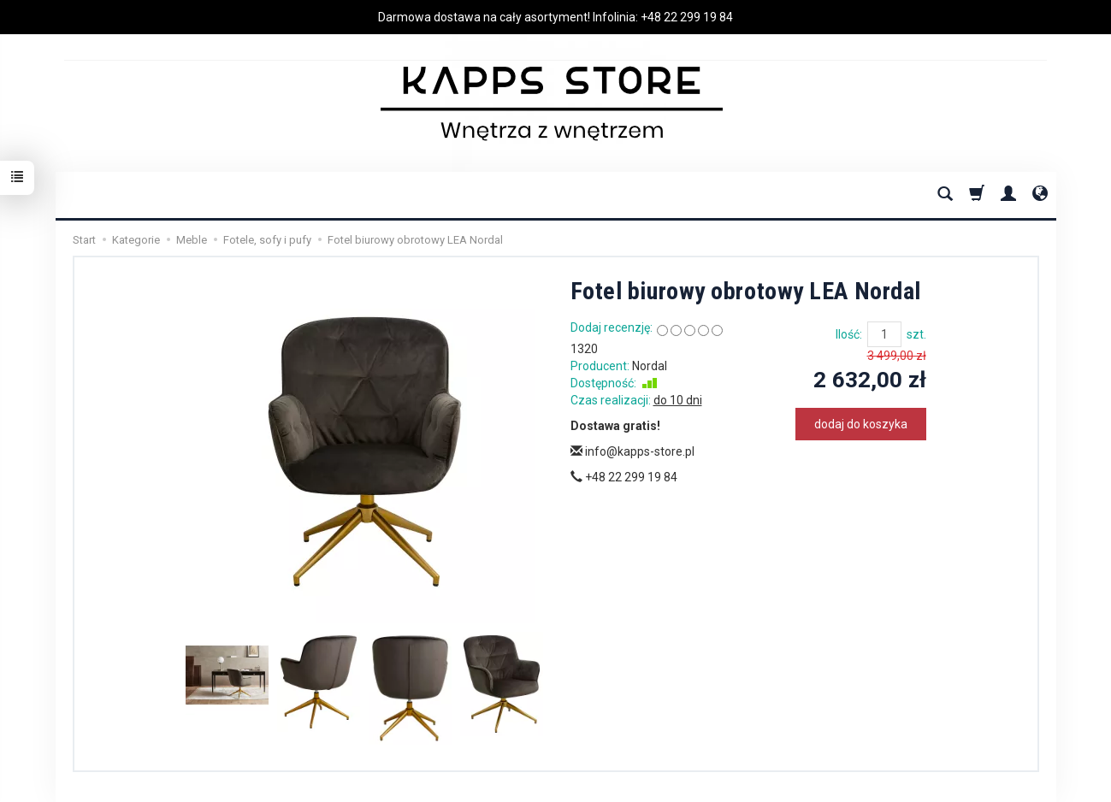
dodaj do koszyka (860, 424)
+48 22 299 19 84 (687, 17)
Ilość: (849, 334)
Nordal (649, 366)
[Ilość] (884, 334)
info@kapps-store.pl (632, 451)
